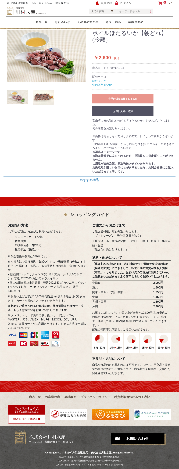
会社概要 (70, 397)
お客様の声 (52, 397)
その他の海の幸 (88, 22)
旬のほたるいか (102, 84)
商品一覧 (41, 22)
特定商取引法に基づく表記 (132, 397)
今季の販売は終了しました (123, 98)
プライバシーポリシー (95, 397)
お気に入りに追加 (123, 111)
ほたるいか (62, 22)
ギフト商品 (113, 22)
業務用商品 (136, 22)
